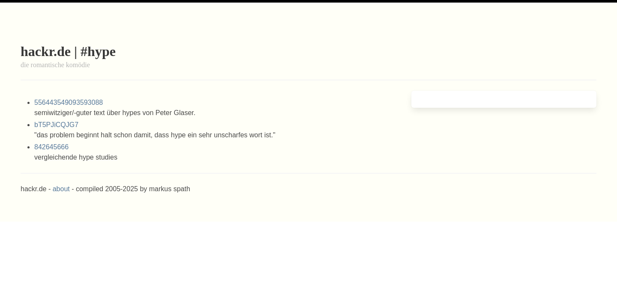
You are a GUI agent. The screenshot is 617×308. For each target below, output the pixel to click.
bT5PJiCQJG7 (56, 124)
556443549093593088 (68, 102)
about (61, 188)
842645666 (51, 147)
